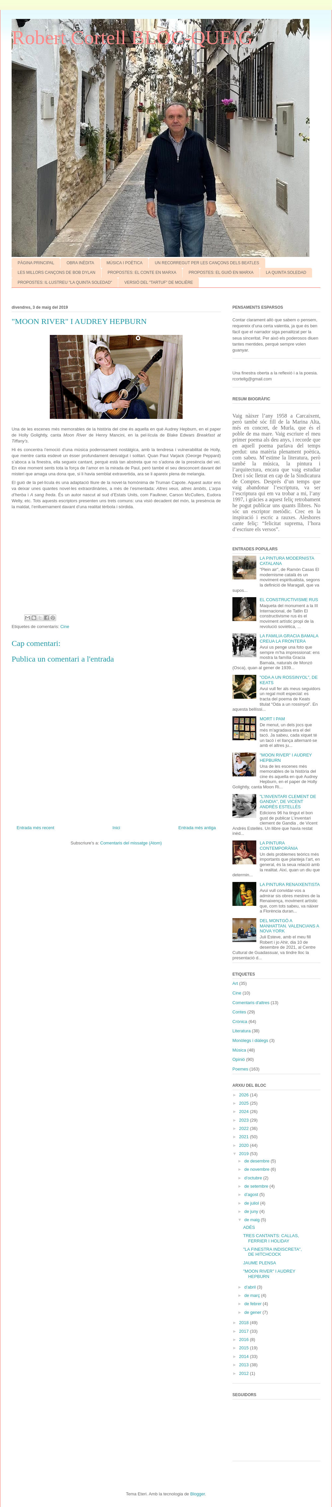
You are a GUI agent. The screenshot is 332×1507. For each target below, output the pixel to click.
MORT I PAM (272, 718)
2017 (244, 1331)
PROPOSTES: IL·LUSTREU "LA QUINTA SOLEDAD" (65, 282)
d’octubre (253, 1177)
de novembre (257, 1169)
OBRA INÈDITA (80, 263)
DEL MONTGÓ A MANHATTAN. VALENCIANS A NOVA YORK (289, 925)
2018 (244, 1322)
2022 (244, 1128)
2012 (244, 1373)
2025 (244, 1103)
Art (235, 983)
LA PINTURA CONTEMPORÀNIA (279, 845)
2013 (244, 1364)
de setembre (257, 1186)
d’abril (250, 1287)
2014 (244, 1356)
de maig (252, 1219)
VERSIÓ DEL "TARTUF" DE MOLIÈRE (158, 282)
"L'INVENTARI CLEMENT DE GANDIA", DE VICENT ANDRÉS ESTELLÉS (288, 801)
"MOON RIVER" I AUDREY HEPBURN (269, 1274)
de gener (253, 1312)
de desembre (257, 1160)
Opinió (238, 1059)
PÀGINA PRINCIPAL (36, 263)
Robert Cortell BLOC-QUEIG (132, 37)
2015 (244, 1347)
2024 (244, 1111)
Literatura (241, 1030)
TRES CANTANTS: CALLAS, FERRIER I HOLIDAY (271, 1238)
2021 (244, 1136)
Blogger (197, 1493)
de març (252, 1295)
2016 (244, 1339)
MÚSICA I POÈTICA (125, 263)
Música (239, 1050)
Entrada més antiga (197, 827)
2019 (244, 1153)
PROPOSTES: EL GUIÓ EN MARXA (221, 272)
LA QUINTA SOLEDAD (286, 272)
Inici (116, 827)
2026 (244, 1094)
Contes (239, 1011)
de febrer (253, 1303)
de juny (252, 1211)
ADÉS (249, 1227)
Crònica (239, 1021)
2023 (244, 1120)
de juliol (252, 1203)
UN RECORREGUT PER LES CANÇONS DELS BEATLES (207, 263)
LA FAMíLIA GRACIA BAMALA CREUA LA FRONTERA (289, 638)
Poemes (240, 1069)
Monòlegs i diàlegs (250, 1040)
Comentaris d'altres (251, 1002)
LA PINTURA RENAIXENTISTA (290, 884)
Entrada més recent (35, 827)
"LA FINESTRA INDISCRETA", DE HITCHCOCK (272, 1252)
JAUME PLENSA (259, 1262)
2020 (244, 1145)
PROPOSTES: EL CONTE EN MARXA (142, 272)
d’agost (252, 1194)
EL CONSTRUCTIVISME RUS (289, 599)
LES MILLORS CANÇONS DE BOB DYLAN (56, 272)
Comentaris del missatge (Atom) (131, 842)
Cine (64, 626)
